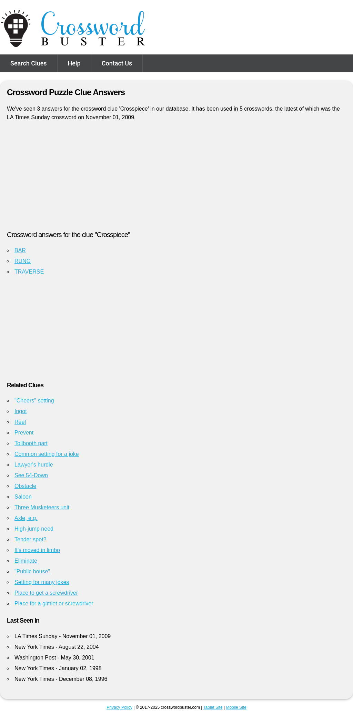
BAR (20, 250)
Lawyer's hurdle (33, 465)
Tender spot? (30, 539)
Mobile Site (236, 707)
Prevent (23, 433)
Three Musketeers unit (41, 507)
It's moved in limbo (37, 550)
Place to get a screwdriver (46, 593)
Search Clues (28, 63)
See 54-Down (31, 475)
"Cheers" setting (34, 400)
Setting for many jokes (41, 582)
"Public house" (32, 571)
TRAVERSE (29, 272)
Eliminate (25, 561)
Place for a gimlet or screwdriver (53, 603)
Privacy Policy (119, 707)
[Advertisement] (176, 179)
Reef (20, 422)
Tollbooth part (31, 443)
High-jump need (33, 529)
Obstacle (25, 486)
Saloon (23, 497)
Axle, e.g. (26, 518)
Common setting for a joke (46, 454)
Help (74, 63)
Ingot (20, 411)
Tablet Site (213, 707)
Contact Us (117, 63)
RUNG (22, 261)
